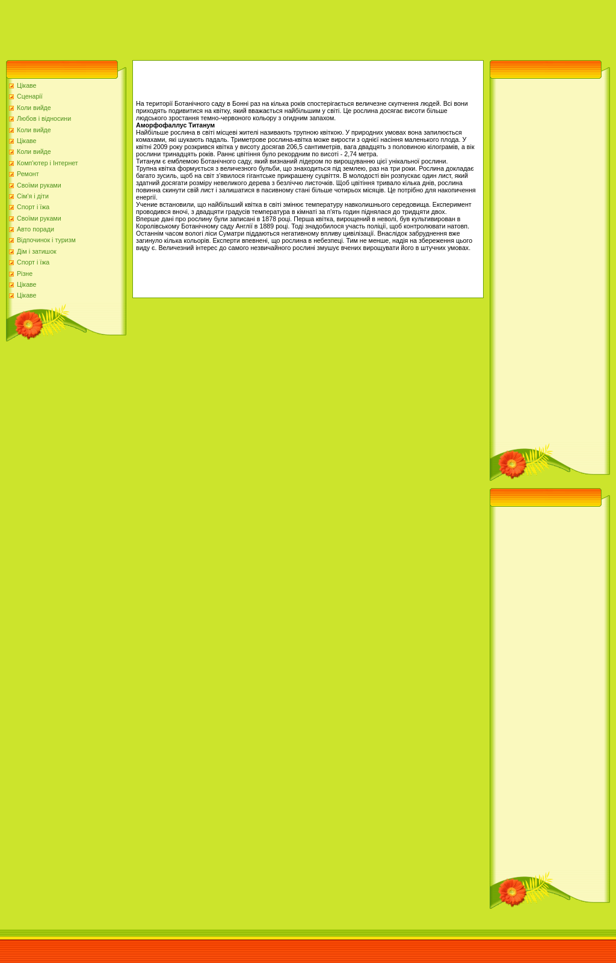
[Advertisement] (219, 27)
